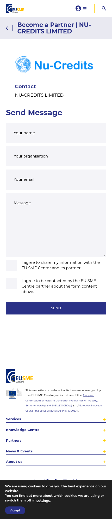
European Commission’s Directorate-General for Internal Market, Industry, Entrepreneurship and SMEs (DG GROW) (66, 385)
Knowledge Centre (28, 422)
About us (16, 460)
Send (56, 318)
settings (43, 500)
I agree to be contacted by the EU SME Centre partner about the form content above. (59, 295)
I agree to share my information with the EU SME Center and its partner (61, 274)
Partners (16, 435)
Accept (15, 510)
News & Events (23, 447)
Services (16, 409)
